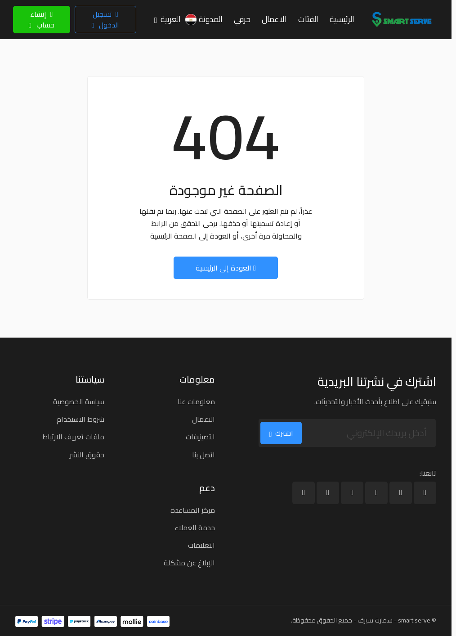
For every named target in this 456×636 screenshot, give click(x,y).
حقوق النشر (87, 454)
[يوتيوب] (352, 493)
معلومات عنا (196, 401)
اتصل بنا (203, 454)
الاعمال (203, 419)
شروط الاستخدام (80, 419)
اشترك (281, 433)
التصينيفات (200, 436)
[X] (400, 493)
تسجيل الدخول (105, 19)
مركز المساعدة (192, 510)
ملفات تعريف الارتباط (73, 436)
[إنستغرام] (328, 493)
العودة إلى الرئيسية (226, 268)
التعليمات (201, 545)
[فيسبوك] (425, 493)
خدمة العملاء (194, 527)
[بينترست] (303, 493)
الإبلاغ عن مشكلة (189, 562)
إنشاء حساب (41, 19)
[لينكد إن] (376, 493)
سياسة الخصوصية (78, 401)
